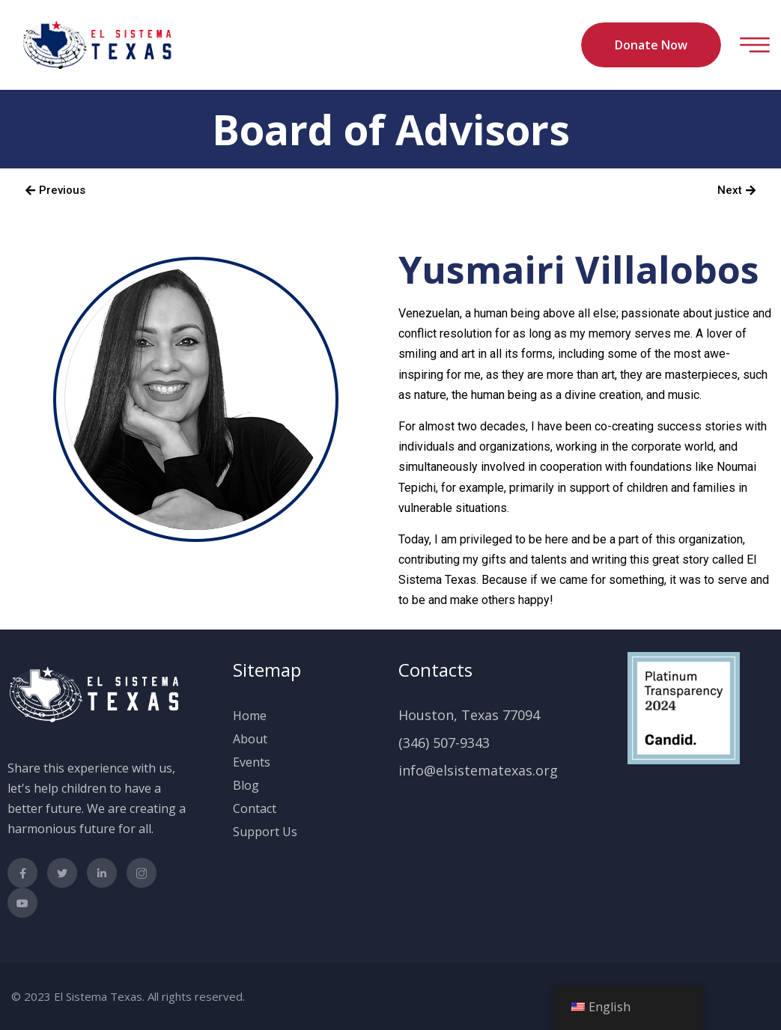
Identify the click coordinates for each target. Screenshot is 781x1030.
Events (251, 762)
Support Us (265, 831)
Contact (254, 808)
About (250, 739)
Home (250, 715)
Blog (246, 785)
